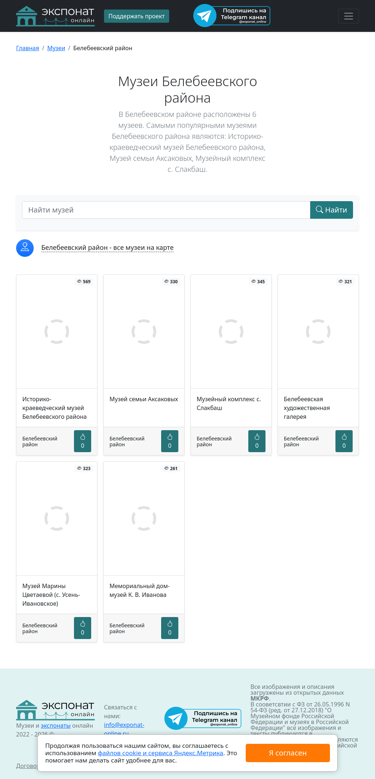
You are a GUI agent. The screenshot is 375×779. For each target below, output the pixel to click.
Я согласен (288, 753)
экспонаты (55, 725)
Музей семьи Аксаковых (143, 399)
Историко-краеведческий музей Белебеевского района (54, 408)
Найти (331, 210)
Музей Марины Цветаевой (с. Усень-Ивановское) (51, 595)
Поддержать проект (136, 16)
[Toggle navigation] (348, 16)
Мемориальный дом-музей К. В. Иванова (139, 590)
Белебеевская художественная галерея (307, 408)
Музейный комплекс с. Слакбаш (229, 403)
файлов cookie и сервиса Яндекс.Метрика (160, 753)
